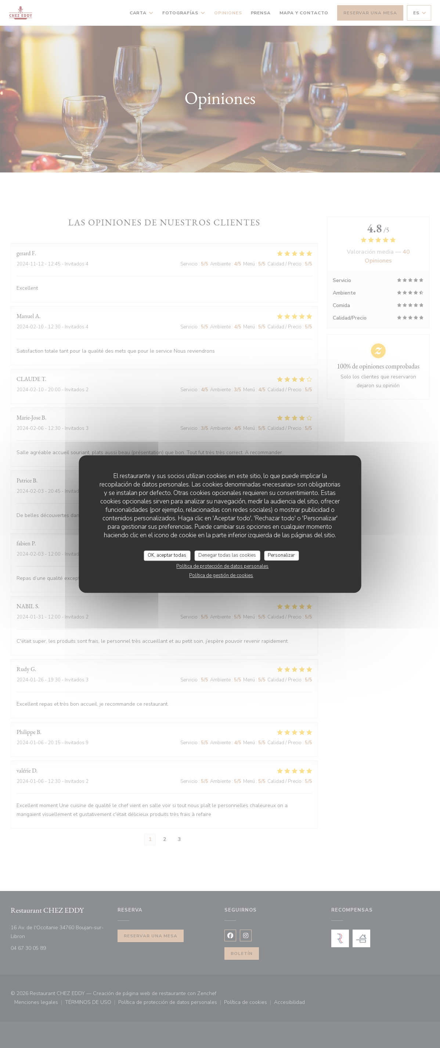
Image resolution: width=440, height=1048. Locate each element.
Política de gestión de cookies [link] (221, 575)
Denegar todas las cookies (227, 555)
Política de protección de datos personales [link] (222, 566)
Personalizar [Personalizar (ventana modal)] (281, 555)
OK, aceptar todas (167, 555)
